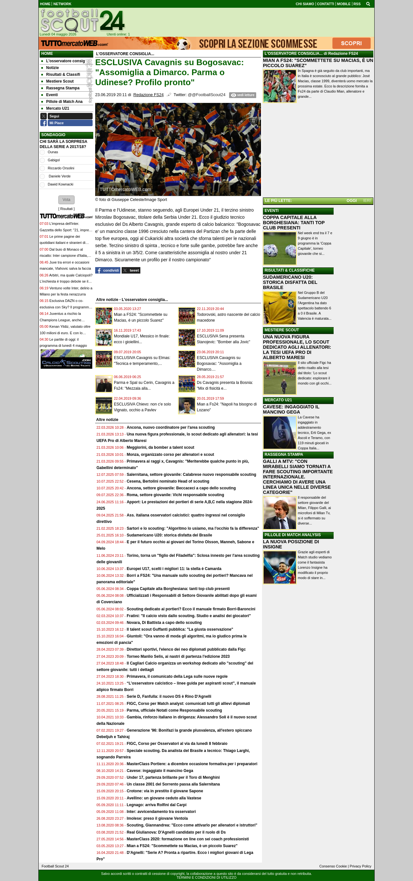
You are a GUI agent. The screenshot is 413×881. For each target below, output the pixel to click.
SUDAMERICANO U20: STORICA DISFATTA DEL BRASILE (290, 282)
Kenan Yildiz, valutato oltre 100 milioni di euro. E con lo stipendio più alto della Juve (65, 333)
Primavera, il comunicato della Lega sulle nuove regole (177, 676)
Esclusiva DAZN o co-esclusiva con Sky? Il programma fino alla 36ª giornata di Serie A (65, 307)
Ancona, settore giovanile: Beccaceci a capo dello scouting (181, 488)
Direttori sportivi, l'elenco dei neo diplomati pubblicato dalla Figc (186, 649)
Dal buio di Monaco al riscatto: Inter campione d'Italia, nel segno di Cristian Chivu (64, 255)
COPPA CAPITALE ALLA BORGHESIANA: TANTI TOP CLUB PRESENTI (294, 222)
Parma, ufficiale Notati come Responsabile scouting (174, 710)
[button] (66, 199)
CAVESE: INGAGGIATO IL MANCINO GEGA (291, 409)
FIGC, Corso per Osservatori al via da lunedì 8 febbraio (177, 743)
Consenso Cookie (333, 866)
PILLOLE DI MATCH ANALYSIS (293, 535)
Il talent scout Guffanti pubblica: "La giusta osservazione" (180, 629)
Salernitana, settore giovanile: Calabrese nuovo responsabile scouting (191, 474)
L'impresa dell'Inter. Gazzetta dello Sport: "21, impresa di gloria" (66, 230)
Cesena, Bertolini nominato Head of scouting (168, 481)
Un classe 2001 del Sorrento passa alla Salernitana (173, 784)
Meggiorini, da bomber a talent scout (160, 447)
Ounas (53, 152)
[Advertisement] (318, 151)
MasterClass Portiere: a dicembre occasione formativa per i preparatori (192, 764)
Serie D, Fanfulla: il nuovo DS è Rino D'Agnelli (169, 696)
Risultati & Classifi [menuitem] (60, 74)
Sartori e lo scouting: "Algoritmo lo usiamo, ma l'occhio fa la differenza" (193, 528)
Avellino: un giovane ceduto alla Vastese (164, 798)
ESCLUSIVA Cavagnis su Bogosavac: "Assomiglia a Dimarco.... (219, 363)
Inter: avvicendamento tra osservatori (161, 811)
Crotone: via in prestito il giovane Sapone (165, 791)
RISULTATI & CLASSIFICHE (290, 270)
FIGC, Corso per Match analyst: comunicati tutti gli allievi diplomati (189, 703)
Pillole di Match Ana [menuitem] (62, 101)
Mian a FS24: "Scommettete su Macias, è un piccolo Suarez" (182, 846)
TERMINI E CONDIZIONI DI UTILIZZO (206, 877)
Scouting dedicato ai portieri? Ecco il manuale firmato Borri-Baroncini (191, 609)
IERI (367, 200)
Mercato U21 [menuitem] (55, 108)
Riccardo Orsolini (61, 168)
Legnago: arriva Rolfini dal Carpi (156, 805)
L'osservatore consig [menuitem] (63, 61)
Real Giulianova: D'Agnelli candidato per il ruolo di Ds (176, 832)
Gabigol (54, 160)
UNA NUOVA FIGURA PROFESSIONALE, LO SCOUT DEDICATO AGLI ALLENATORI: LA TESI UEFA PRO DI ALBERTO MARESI (297, 347)
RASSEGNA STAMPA (284, 454)
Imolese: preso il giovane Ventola (157, 818)
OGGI (352, 200)
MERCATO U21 (278, 400)
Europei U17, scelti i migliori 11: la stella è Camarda (174, 568)
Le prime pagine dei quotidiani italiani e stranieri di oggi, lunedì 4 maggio (63, 243)
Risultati (66, 209)
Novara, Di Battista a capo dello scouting (164, 622)
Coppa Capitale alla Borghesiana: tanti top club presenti (178, 588)
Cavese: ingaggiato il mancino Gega (160, 770)
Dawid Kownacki (60, 184)
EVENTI (271, 210)
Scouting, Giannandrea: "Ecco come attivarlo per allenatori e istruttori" (192, 825)
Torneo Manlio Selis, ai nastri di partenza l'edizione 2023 (178, 656)
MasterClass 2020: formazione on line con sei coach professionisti (188, 839)
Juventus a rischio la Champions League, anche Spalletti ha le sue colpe (60, 320)
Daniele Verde (59, 176)
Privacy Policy (360, 866)
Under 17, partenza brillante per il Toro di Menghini (173, 777)
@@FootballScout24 (207, 95)
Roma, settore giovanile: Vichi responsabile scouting (175, 495)
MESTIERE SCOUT (282, 330)
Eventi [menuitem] (49, 95)
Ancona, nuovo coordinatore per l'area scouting (171, 427)
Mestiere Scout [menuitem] (57, 81)
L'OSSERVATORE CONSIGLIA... (294, 53)
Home (47, 53)
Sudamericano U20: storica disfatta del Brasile (169, 535)
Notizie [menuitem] (50, 67)
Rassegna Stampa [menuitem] (60, 88)
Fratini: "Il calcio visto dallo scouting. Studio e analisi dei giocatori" (189, 616)
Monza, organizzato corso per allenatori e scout (170, 454)
